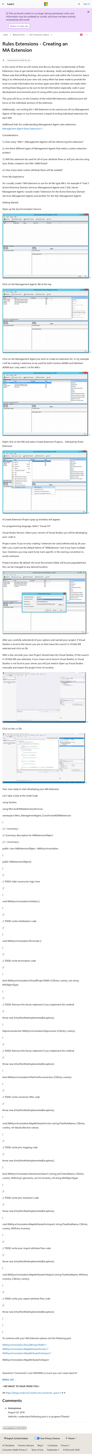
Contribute (52, 1445)
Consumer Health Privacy (14, 1449)
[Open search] (79, 4)
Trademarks (52, 1449)
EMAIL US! (8, 1379)
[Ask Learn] (81, 34)
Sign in (86, 3)
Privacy (64, 1445)
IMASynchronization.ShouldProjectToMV (23, 1344)
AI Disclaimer (8, 1445)
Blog (40, 1445)
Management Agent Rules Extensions (21, 128)
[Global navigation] (3, 4)
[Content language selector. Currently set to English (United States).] (16, 1438)
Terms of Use (37, 1449)
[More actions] (87, 34)
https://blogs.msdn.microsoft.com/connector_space (32, 1392)
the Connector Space (39, 34)
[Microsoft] (46, 4)
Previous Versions (26, 1445)
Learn (5, 34)
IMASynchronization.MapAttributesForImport (25, 1353)
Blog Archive (18, 34)
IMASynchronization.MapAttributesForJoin (24, 1348)
